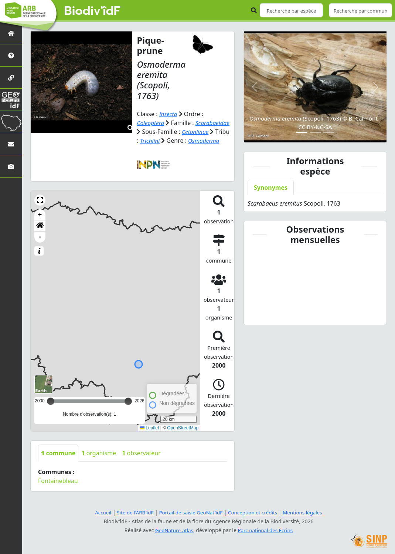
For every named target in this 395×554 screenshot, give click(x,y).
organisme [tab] (98, 462)
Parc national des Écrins (266, 530)
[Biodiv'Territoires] (11, 122)
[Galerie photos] (11, 166)
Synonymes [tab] (270, 187)
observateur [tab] (141, 462)
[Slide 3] (328, 132)
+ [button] (40, 223)
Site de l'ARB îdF (132, 512)
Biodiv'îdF (92, 11)
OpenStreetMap (182, 436)
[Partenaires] (11, 77)
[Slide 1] (301, 132)
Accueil (98, 512)
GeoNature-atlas (173, 530)
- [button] (40, 245)
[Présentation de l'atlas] (11, 55)
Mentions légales (306, 512)
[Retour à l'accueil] (11, 33)
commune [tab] (58, 462)
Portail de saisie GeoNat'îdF (190, 512)
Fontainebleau (58, 490)
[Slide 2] (315, 132)
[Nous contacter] (11, 144)
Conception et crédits (254, 512)
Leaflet (149, 436)
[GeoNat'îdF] (11, 100)
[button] (39, 208)
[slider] (128, 410)
